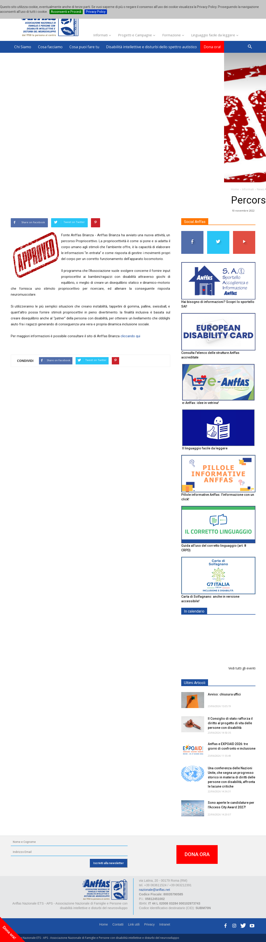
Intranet (164, 924)
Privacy (149, 924)
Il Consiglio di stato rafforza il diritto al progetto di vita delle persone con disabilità (230, 723)
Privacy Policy (96, 11)
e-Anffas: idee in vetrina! (200, 403)
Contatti (117, 924)
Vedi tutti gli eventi (241, 668)
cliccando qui (130, 336)
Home (103, 924)
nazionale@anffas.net (154, 890)
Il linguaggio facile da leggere (205, 448)
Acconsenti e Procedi (66, 11)
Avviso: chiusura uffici (224, 694)
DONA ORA (197, 854)
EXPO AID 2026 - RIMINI (226, 645)
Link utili (134, 924)
